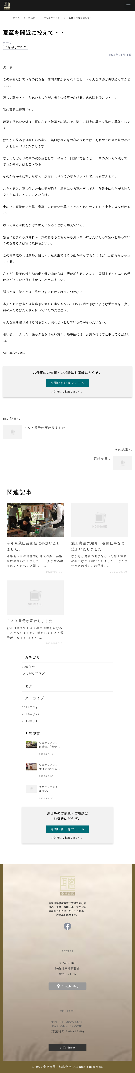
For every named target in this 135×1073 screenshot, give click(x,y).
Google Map (70, 986)
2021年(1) (29, 707)
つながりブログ (52, 18)
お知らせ (28, 666)
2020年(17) (30, 714)
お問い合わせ (67, 1047)
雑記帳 (31, 18)
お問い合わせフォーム (67, 383)
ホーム (16, 18)
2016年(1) (29, 720)
